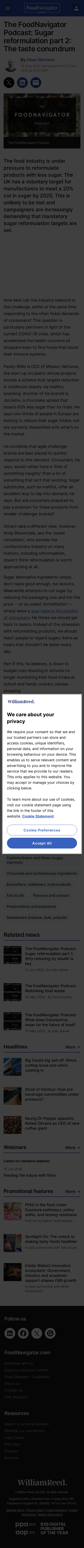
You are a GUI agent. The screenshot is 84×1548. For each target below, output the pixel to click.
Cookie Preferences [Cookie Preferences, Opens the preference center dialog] (42, 830)
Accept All (42, 843)
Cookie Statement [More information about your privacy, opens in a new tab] (38, 816)
